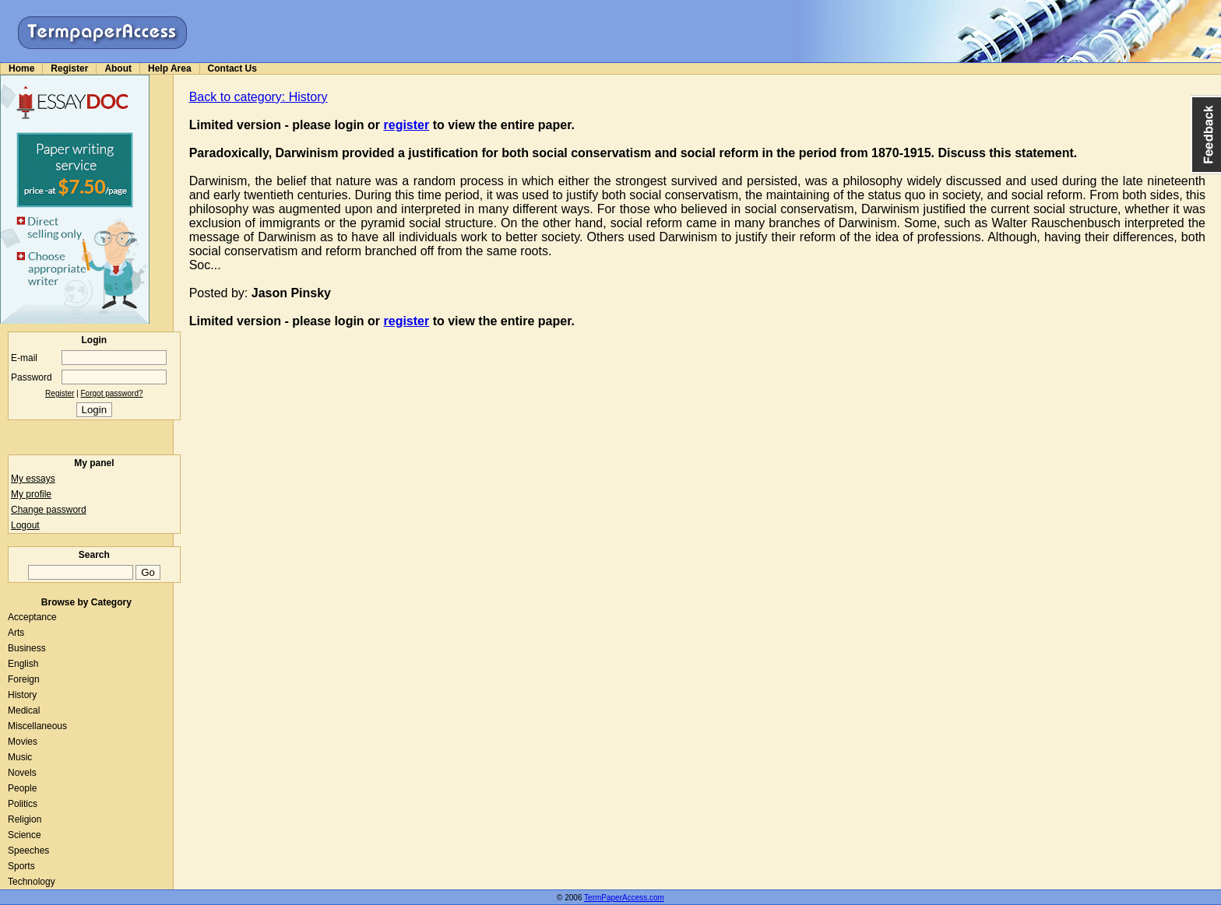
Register (69, 68)
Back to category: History (258, 96)
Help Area (170, 68)
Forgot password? (112, 393)
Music (20, 757)
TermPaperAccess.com (624, 897)
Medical (24, 710)
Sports (21, 866)
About (118, 68)
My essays (33, 478)
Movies (22, 741)
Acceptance (32, 617)
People (22, 788)
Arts (16, 632)
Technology (31, 881)
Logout (25, 525)
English (23, 663)
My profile (31, 494)
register (407, 125)
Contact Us (232, 68)
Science (24, 835)
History (22, 694)
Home (21, 68)
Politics (22, 803)
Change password (48, 509)
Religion (24, 819)
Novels (22, 772)
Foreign (24, 679)
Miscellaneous (37, 726)
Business (27, 648)
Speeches (28, 850)
